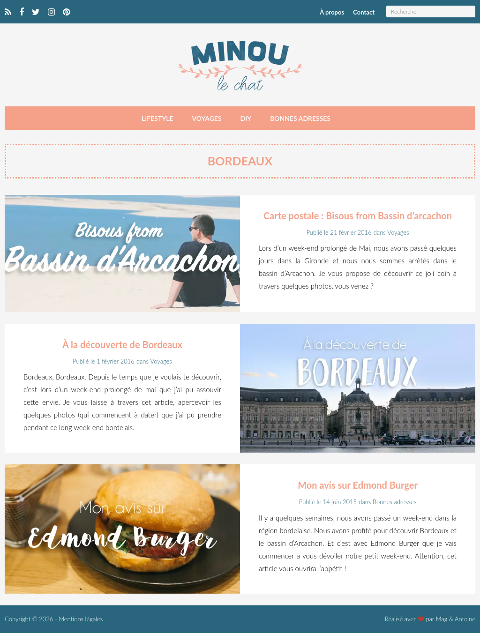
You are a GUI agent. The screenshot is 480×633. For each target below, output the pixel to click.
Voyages (206, 118)
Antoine (465, 619)
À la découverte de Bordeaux (122, 344)
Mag (442, 619)
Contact (364, 12)
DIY (246, 118)
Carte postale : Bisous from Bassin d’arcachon (357, 215)
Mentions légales (81, 619)
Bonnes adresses (300, 118)
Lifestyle (157, 118)
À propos (332, 12)
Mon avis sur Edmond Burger (358, 485)
